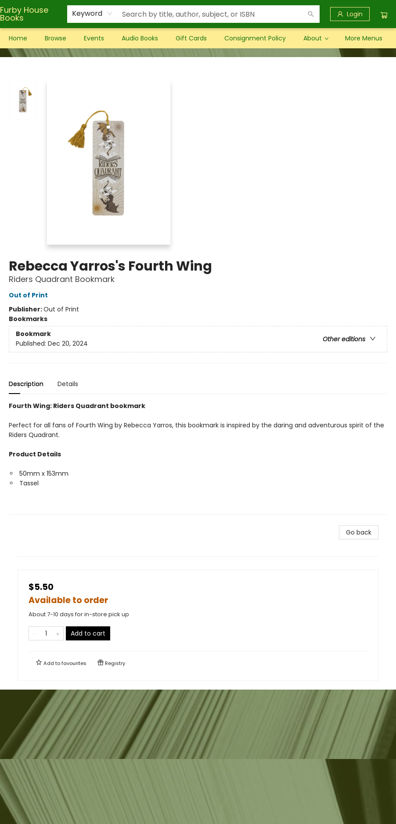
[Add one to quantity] (57, 633)
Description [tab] (26, 383)
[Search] (311, 14)
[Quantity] (46, 633)
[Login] (350, 14)
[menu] (198, 38)
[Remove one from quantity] (34, 633)
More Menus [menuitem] (363, 38)
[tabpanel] (198, 458)
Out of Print (29, 295)
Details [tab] (68, 383)
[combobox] (92, 13)
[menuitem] (18, 38)
